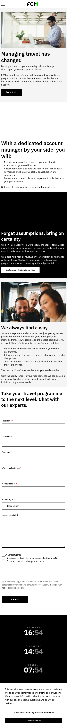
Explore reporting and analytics (20, 270)
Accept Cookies (33, 720)
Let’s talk (11, 92)
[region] (33, 705)
